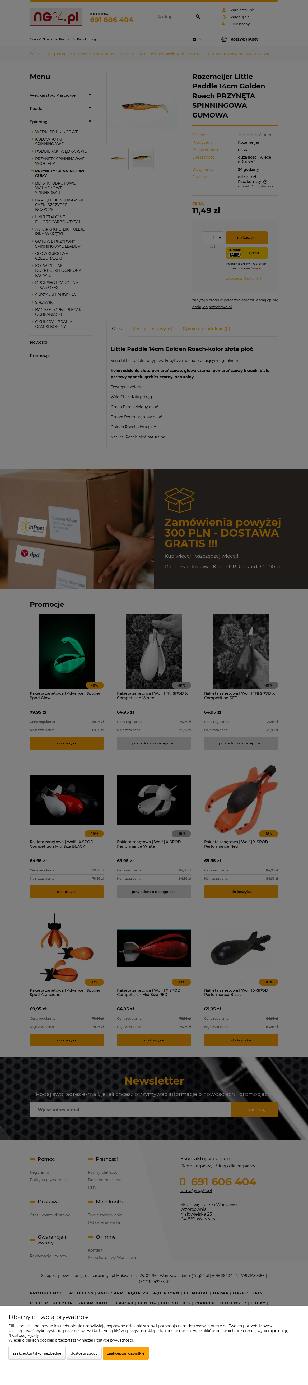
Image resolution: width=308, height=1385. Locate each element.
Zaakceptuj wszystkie (125, 1353)
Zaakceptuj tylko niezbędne (37, 1353)
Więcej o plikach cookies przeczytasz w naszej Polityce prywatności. (71, 1340)
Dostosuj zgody (84, 1353)
